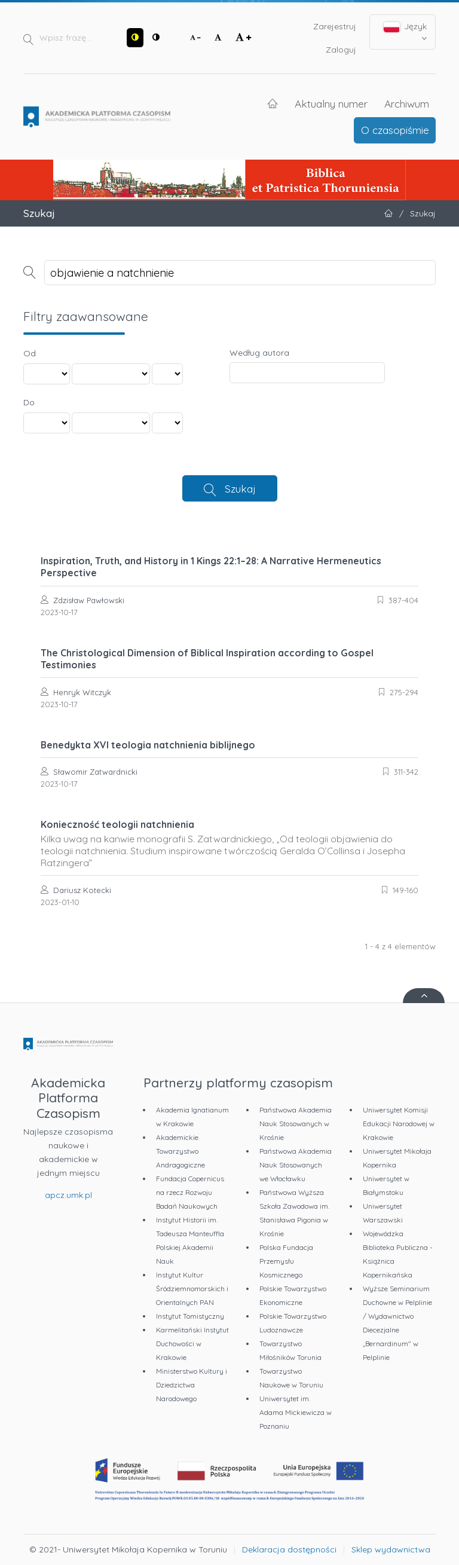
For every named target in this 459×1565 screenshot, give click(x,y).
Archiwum (406, 103)
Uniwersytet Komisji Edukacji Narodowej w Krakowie (398, 1123)
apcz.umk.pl (68, 1195)
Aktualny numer (331, 103)
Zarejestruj (334, 26)
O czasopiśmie (395, 129)
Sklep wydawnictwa (390, 1549)
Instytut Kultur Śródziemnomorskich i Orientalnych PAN (192, 1288)
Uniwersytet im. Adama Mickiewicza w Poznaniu (295, 1412)
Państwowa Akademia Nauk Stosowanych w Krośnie (295, 1123)
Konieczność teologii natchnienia (229, 843)
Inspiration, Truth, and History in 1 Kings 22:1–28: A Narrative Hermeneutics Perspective (211, 567)
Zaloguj (341, 49)
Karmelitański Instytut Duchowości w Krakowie (192, 1343)
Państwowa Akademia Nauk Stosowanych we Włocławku (295, 1165)
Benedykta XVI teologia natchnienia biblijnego (148, 745)
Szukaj (240, 488)
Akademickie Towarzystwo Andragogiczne (180, 1151)
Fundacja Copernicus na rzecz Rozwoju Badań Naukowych (190, 1192)
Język (405, 31)
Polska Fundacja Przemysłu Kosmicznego (286, 1261)
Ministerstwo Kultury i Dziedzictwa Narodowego (191, 1385)
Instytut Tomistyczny (190, 1316)
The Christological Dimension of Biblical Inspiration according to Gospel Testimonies (207, 659)
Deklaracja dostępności (289, 1549)
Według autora (259, 352)
